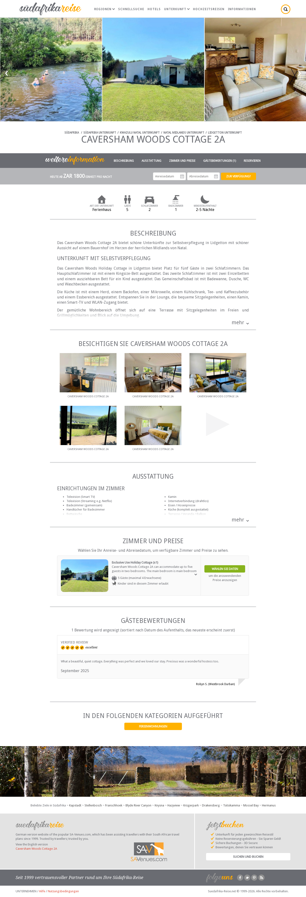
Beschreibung (124, 160)
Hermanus (269, 805)
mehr (238, 322)
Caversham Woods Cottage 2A (36, 848)
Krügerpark (191, 805)
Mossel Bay (251, 805)
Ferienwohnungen (153, 726)
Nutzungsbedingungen (63, 891)
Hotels (154, 9)
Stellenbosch (93, 805)
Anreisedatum (182, 176)
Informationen (242, 9)
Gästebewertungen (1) (219, 160)
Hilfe (42, 891)
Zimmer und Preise (182, 160)
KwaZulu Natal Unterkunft (140, 132)
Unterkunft (177, 9)
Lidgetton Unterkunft (225, 132)
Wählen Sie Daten (225, 569)
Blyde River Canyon (138, 805)
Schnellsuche (131, 9)
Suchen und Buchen (248, 856)
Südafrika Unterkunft (99, 132)
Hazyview (173, 805)
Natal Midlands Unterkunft (183, 132)
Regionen (104, 9)
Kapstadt (75, 805)
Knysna (159, 805)
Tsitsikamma (231, 805)
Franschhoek (113, 805)
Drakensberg (211, 805)
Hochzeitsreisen (209, 9)
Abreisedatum (216, 176)
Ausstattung (151, 160)
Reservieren (252, 160)
